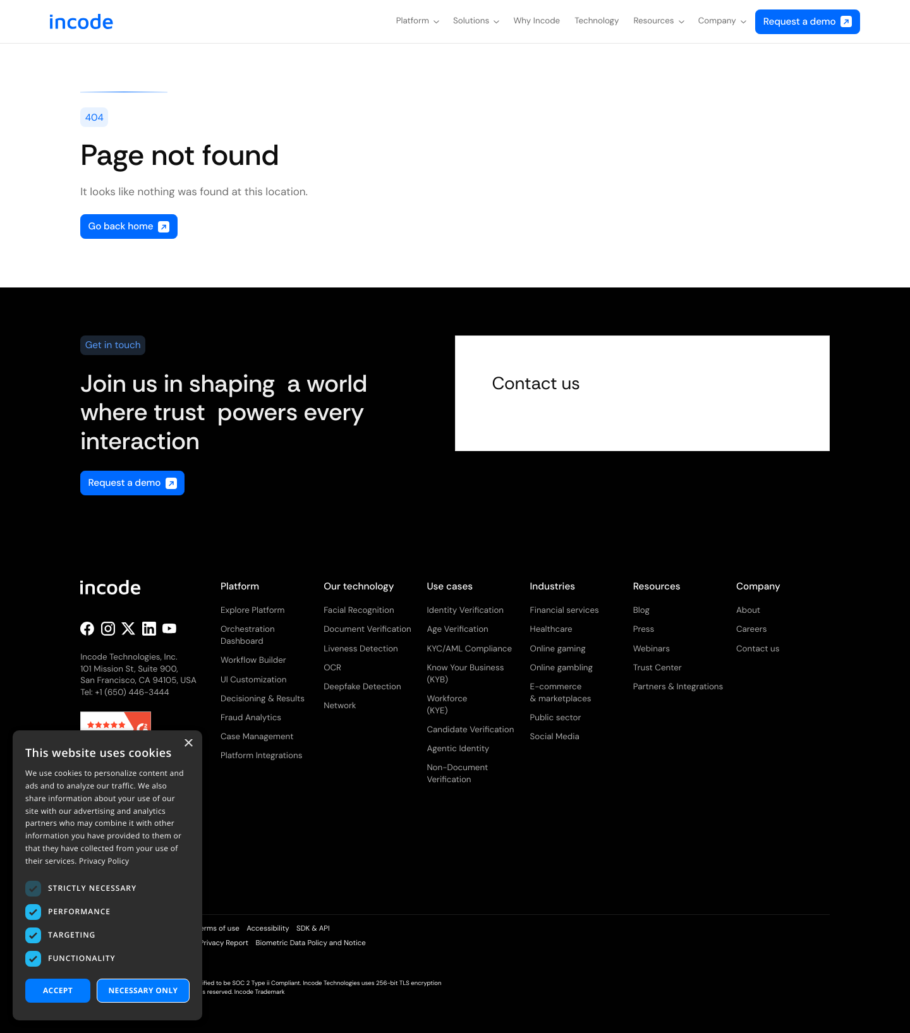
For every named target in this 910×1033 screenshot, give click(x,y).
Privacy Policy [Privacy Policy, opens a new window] (104, 860)
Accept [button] (58, 990)
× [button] (188, 744)
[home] (81, 21)
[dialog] (107, 875)
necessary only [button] (143, 990)
